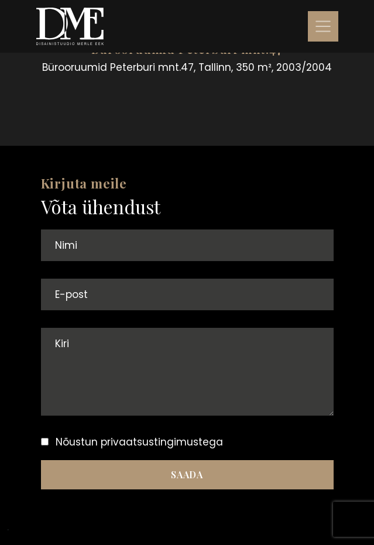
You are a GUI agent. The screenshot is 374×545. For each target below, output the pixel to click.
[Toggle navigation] (323, 26)
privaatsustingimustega (162, 442)
